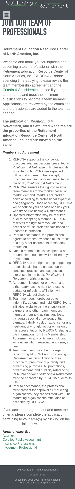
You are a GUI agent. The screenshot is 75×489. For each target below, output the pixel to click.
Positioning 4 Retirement (36, 4)
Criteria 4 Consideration (21, 90)
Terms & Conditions (47, 470)
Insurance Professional (19, 443)
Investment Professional (20, 447)
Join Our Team (25, 470)
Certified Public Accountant (22, 439)
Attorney (9, 435)
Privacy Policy (37, 475)
